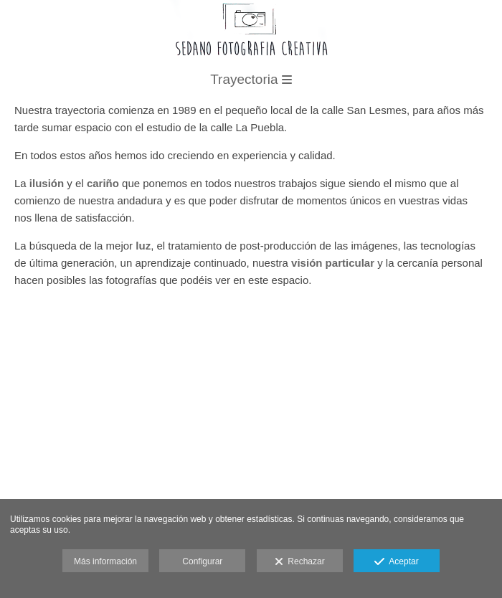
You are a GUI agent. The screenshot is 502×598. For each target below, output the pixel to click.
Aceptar (396, 562)
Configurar (202, 561)
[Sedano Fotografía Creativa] (251, 63)
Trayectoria (251, 79)
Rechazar (300, 562)
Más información (105, 561)
